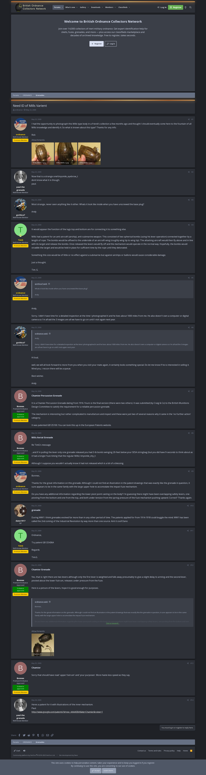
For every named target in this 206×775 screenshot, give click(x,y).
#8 (192, 433)
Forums (57, 7)
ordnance (19, 110)
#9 (192, 471)
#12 (191, 565)
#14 (191, 700)
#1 (192, 119)
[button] (62, 7)
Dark (17, 750)
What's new (70, 7)
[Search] (190, 7)
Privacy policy (169, 750)
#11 (191, 531)
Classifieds (122, 7)
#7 (192, 391)
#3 (192, 200)
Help (179, 750)
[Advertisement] (103, 66)
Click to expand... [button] (112, 623)
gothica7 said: (41, 284)
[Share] (188, 119)
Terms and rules (154, 750)
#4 (192, 225)
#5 (192, 278)
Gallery (83, 7)
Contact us (142, 750)
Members (109, 7)
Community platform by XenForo (34, 755)
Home (185, 750)
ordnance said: (41, 333)
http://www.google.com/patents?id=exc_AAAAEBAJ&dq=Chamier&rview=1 (67, 711)
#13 (191, 663)
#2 (192, 172)
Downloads (95, 7)
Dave (76, 755)
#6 (192, 327)
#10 (191, 506)
